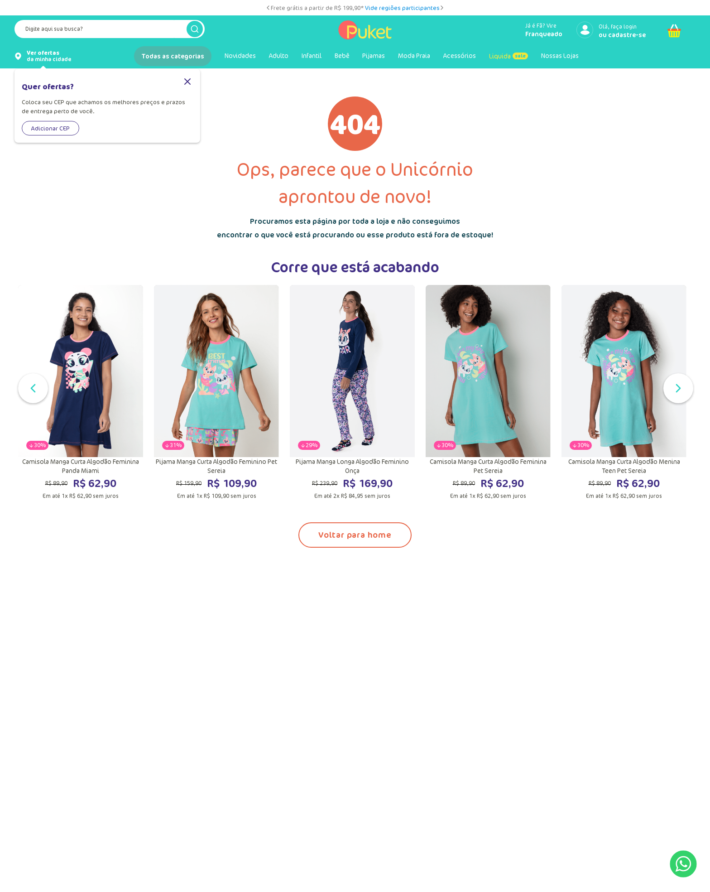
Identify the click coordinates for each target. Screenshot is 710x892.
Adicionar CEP (50, 128)
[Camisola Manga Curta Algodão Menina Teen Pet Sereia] (623, 392)
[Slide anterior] (268, 7)
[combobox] (109, 31)
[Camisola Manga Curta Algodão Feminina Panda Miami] (80, 392)
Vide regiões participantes (402, 8)
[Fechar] (187, 82)
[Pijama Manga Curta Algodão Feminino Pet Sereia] (216, 392)
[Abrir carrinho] (674, 31)
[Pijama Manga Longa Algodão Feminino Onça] (352, 392)
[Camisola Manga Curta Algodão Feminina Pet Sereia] (488, 392)
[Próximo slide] (442, 7)
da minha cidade (49, 56)
